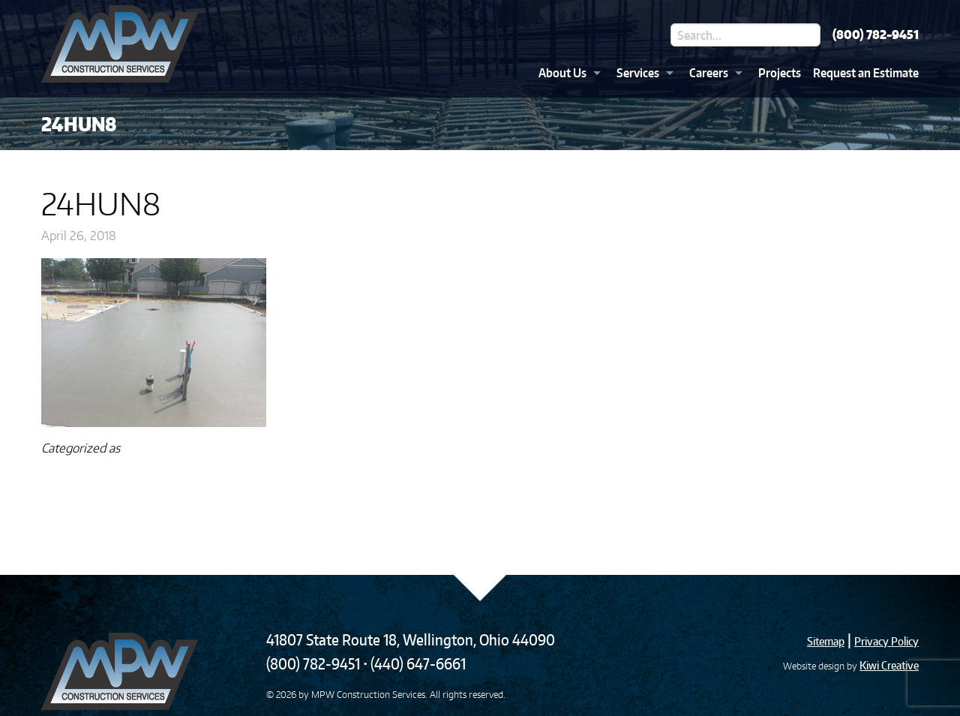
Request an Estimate (866, 72)
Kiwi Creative (889, 665)
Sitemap (825, 641)
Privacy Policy (886, 641)
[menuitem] (565, 73)
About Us (562, 72)
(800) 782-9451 (875, 34)
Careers (708, 72)
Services (637, 72)
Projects (779, 72)
